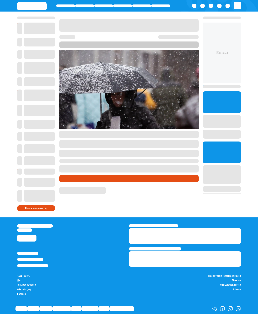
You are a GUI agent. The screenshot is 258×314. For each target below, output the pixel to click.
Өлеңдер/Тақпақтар (230, 284)
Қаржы (84, 5)
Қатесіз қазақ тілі (121, 308)
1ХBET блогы (23, 275)
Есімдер (237, 289)
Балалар (21, 293)
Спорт (142, 5)
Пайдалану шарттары (32, 265)
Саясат (65, 5)
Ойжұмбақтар (24, 289)
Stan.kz (74, 46)
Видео (104, 308)
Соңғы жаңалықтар (36, 208)
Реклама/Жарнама (30, 259)
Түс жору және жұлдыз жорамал (224, 275)
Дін (18, 280)
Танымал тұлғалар (26, 284)
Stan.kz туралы (27, 253)
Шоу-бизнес (161, 5)
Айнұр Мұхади (67, 188)
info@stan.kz (24, 230)
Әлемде (104, 5)
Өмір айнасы (122, 5)
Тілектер (236, 280)
